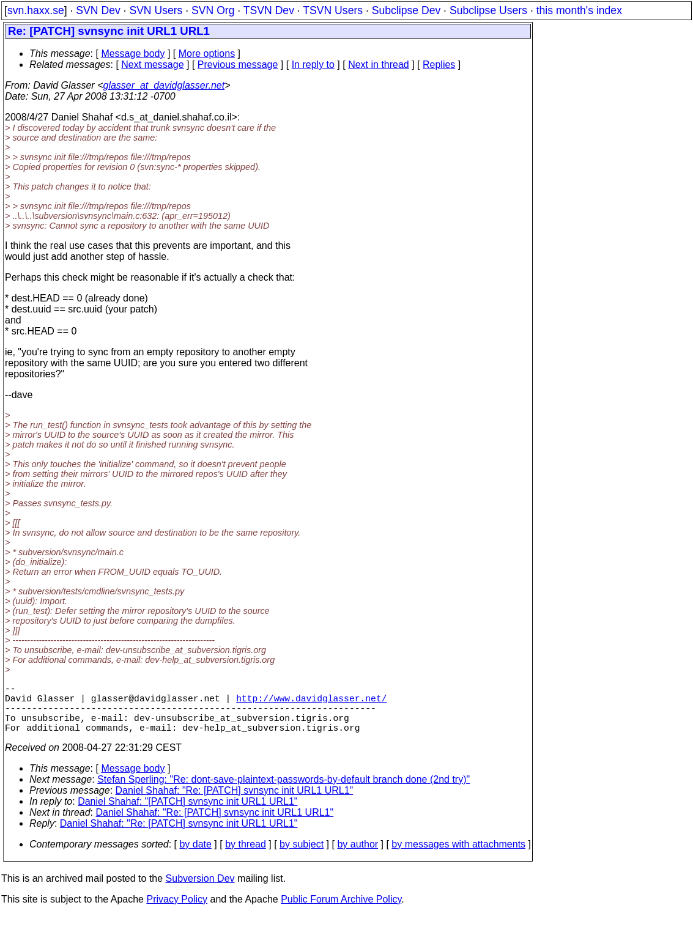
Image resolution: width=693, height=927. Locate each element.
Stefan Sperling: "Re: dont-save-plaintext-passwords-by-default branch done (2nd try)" (283, 791)
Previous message (238, 64)
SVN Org (212, 10)
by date (195, 856)
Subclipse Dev (406, 10)
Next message (152, 64)
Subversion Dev (200, 890)
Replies (439, 64)
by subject (302, 856)
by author (357, 856)
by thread (245, 856)
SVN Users (155, 10)
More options (207, 53)
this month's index (579, 10)
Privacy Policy (176, 911)
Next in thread (378, 64)
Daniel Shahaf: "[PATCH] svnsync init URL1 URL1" (187, 813)
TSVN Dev (268, 10)
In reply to (313, 64)
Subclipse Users (488, 10)
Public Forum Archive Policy (341, 911)
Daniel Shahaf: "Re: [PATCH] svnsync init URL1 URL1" (235, 802)
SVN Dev (98, 10)
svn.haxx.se (35, 10)
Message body (133, 53)
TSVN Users (333, 10)
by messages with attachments (458, 856)
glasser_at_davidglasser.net (163, 85)
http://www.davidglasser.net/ (311, 702)
